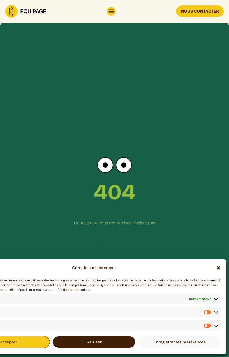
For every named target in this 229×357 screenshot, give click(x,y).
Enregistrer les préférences (180, 342)
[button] (218, 267)
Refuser (94, 342)
